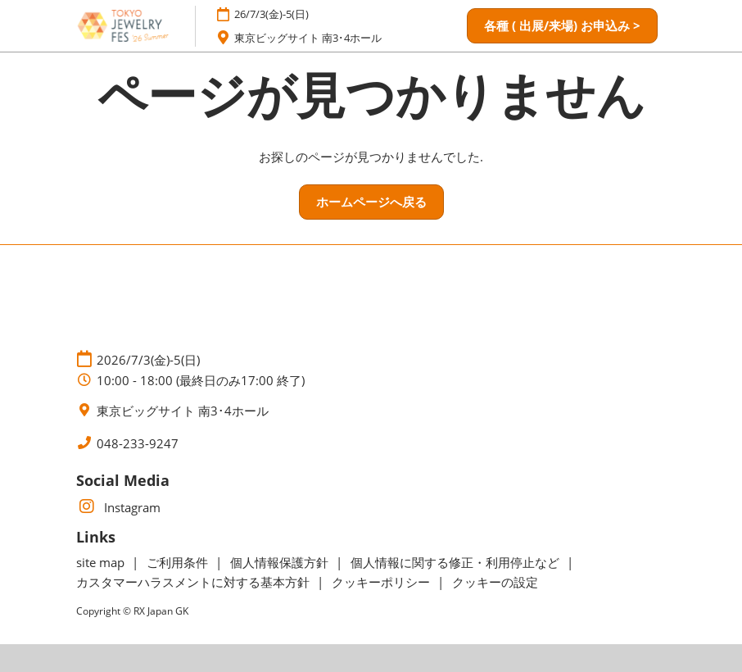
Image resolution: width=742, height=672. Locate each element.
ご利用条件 (179, 562)
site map (102, 562)
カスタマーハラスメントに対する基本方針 (194, 582)
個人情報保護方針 (281, 562)
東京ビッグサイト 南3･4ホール (308, 37)
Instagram (118, 507)
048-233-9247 (138, 444)
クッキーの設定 (495, 582)
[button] (562, 26)
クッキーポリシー (382, 582)
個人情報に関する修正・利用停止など (457, 562)
